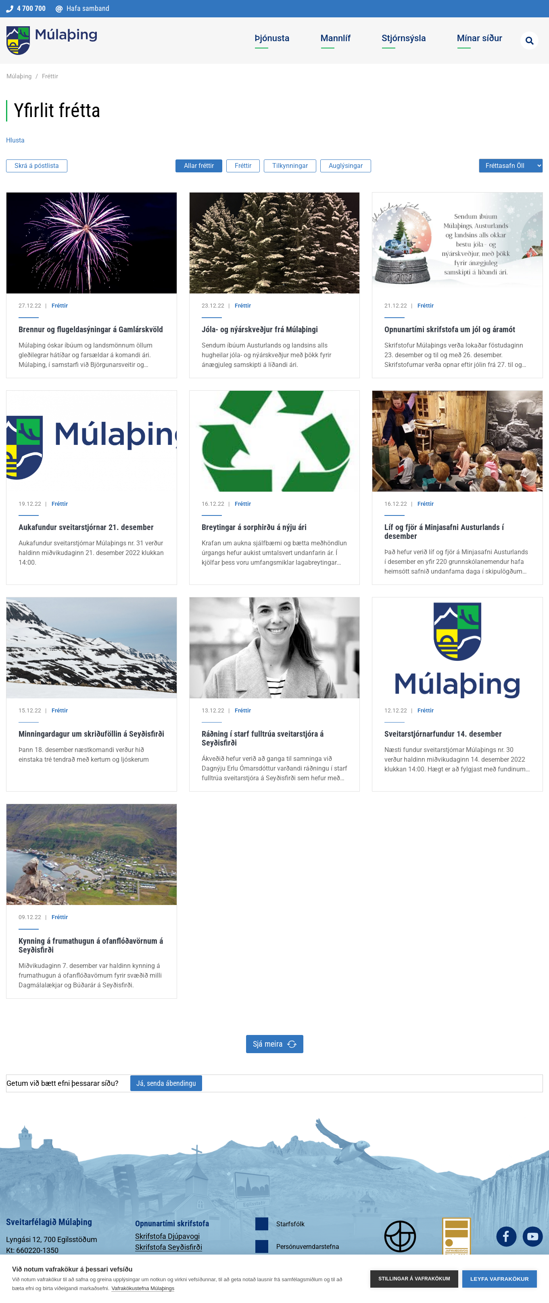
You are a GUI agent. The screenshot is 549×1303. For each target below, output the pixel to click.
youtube (532, 1236)
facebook (506, 1236)
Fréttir (50, 76)
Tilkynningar (290, 166)
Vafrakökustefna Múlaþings (142, 1288)
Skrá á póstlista (37, 166)
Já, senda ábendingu (166, 1083)
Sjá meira (268, 1044)
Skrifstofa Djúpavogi (167, 1236)
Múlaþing (18, 76)
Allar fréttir (199, 166)
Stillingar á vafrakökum (414, 1279)
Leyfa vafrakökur (499, 1279)
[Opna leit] (529, 40)
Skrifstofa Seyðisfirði (168, 1247)
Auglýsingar (346, 166)
